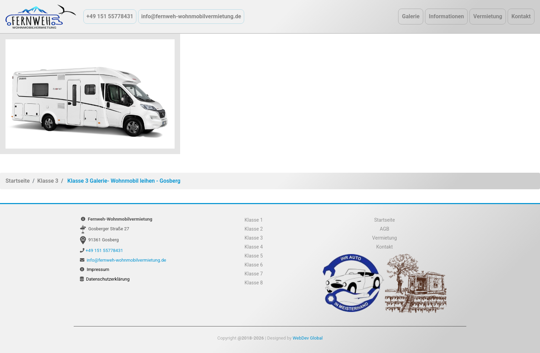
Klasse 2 (254, 229)
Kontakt (521, 16)
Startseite (18, 181)
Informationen (446, 16)
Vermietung (487, 16)
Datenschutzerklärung (108, 279)
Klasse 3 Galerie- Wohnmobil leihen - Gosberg (123, 181)
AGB (384, 229)
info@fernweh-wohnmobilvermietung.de (191, 16)
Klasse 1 (254, 220)
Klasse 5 (254, 256)
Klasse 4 (254, 247)
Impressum (98, 269)
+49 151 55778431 (109, 16)
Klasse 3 (47, 181)
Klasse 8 (254, 282)
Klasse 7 (254, 273)
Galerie (410, 16)
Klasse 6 (254, 265)
